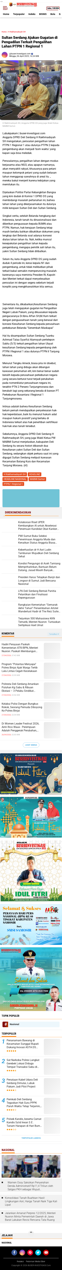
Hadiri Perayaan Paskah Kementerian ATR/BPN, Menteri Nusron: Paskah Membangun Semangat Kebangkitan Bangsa (20, 648)
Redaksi (20, 1261)
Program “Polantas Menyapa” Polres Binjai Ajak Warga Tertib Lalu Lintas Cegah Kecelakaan (20, 668)
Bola (52, 14)
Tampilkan (54, 634)
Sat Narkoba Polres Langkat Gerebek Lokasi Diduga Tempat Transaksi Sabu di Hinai (23, 1063)
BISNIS (43, 14)
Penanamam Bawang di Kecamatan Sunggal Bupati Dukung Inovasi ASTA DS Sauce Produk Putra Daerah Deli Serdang (23, 1044)
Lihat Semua (31, 745)
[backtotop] (31, 1234)
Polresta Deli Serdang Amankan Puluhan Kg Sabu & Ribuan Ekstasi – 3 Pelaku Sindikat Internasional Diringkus (20, 687)
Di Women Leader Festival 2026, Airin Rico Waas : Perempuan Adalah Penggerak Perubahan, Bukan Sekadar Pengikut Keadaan (21, 727)
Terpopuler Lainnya (31, 1138)
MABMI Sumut (37, 479)
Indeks (31, 14)
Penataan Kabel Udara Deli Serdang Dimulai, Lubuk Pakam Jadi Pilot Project (22, 1083)
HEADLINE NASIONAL (15, 479)
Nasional (14, 1024)
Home (6, 14)
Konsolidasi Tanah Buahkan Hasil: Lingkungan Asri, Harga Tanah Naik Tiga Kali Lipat (31, 1201)
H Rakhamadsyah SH (17, 32)
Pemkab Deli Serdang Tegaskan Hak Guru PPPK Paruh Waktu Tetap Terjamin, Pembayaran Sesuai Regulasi (24, 1103)
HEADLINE (34, 474)
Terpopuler (19, 14)
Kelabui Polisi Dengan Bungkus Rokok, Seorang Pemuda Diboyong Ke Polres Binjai (22, 707)
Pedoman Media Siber (35, 1261)
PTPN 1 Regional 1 (13, 484)
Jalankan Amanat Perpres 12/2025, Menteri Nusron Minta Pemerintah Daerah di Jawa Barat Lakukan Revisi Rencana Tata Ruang (30, 1217)
